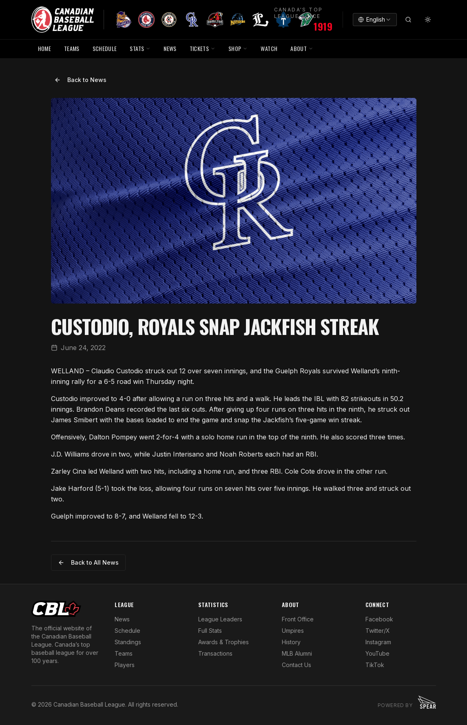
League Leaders (220, 619)
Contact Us (296, 664)
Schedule (127, 630)
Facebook (379, 619)
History (291, 642)
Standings (128, 642)
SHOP (238, 48)
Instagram (378, 642)
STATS (140, 48)
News (122, 619)
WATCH (269, 48)
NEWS (170, 48)
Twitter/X (377, 630)
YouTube (377, 653)
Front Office (298, 619)
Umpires (293, 630)
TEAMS (72, 48)
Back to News (80, 79)
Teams (124, 653)
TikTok (374, 664)
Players (125, 664)
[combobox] (375, 19)
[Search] (408, 19)
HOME (44, 48)
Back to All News (88, 562)
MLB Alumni (297, 653)
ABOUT (301, 48)
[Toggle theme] (428, 19)
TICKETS (202, 48)
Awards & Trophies (223, 642)
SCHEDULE (105, 48)
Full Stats (210, 630)
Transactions (215, 653)
